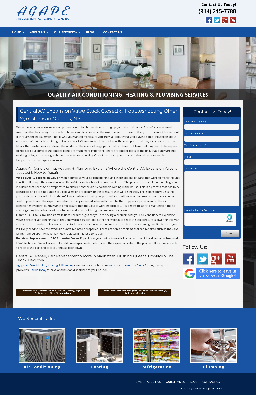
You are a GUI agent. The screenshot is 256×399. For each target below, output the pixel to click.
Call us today (38, 271)
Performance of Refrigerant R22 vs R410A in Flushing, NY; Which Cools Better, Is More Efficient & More (53, 293)
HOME (21, 32)
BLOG (95, 32)
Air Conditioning (42, 368)
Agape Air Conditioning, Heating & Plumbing (45, 266)
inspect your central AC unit (126, 266)
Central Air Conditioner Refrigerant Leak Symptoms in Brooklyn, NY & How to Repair (135, 293)
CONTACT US (117, 32)
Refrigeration (156, 368)
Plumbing (213, 368)
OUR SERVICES (69, 32)
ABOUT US (42, 32)
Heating (99, 368)
